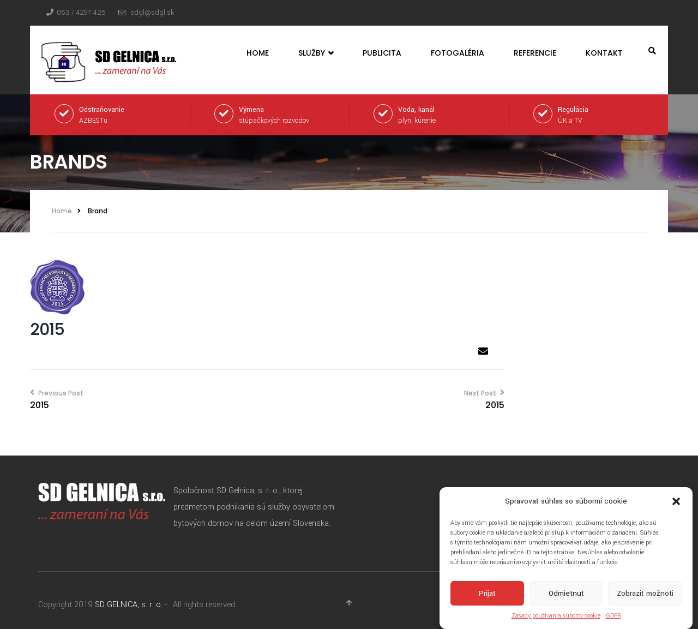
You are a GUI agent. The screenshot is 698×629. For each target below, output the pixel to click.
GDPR (613, 617)
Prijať (487, 594)
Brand (97, 210)
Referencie (535, 52)
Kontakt (604, 52)
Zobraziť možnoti (645, 594)
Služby (315, 53)
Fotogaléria (457, 52)
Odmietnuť (566, 594)
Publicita (382, 52)
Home (257, 52)
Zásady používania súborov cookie (556, 617)
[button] (676, 502)
